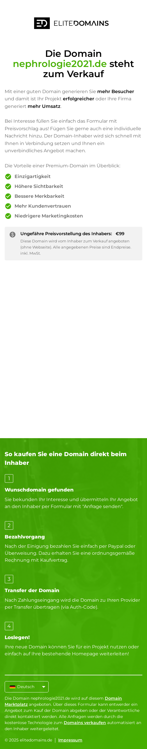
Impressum (70, 740)
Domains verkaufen (85, 722)
